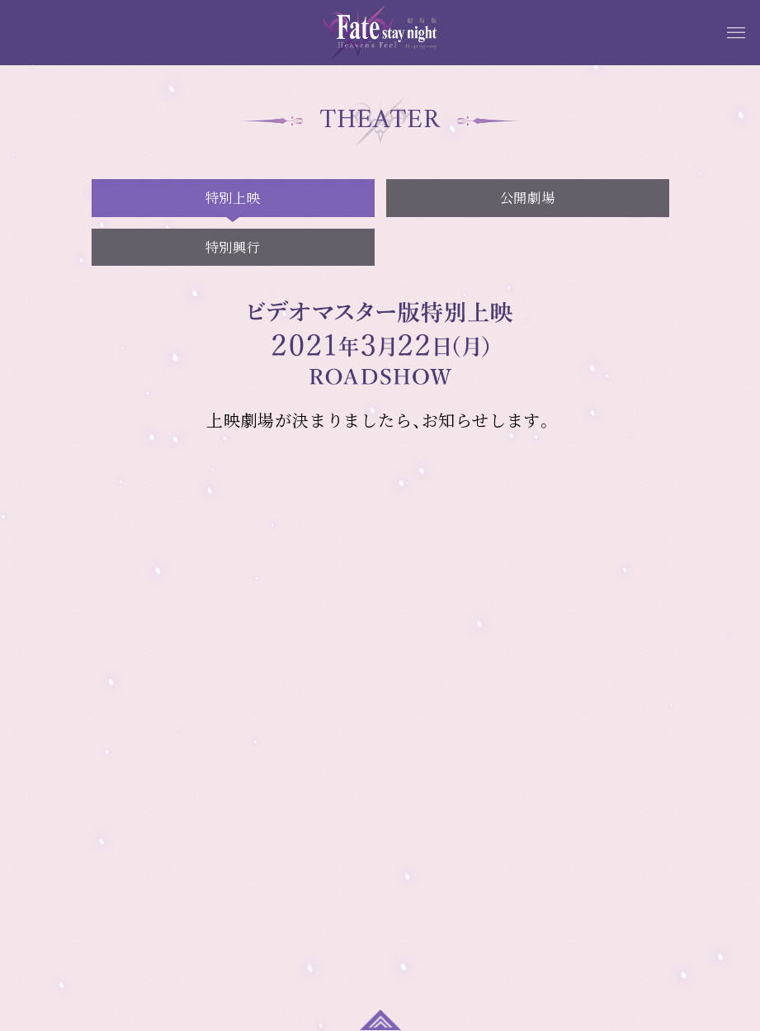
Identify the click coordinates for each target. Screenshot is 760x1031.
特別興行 (232, 247)
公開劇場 (527, 197)
